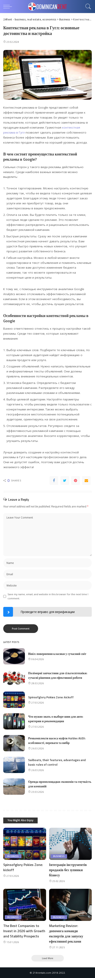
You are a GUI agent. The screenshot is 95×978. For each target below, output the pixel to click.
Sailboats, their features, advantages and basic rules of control (57, 762)
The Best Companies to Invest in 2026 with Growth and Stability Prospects (24, 931)
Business (13, 856)
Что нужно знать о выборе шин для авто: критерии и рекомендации (55, 718)
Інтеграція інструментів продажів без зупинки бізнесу (68, 870)
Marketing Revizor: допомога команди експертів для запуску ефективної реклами (66, 933)
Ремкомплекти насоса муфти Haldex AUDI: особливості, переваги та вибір (56, 740)
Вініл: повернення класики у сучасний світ (57, 653)
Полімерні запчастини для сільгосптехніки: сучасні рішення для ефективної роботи (57, 675)
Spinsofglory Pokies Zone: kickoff (51, 697)
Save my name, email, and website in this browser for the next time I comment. (48, 596)
